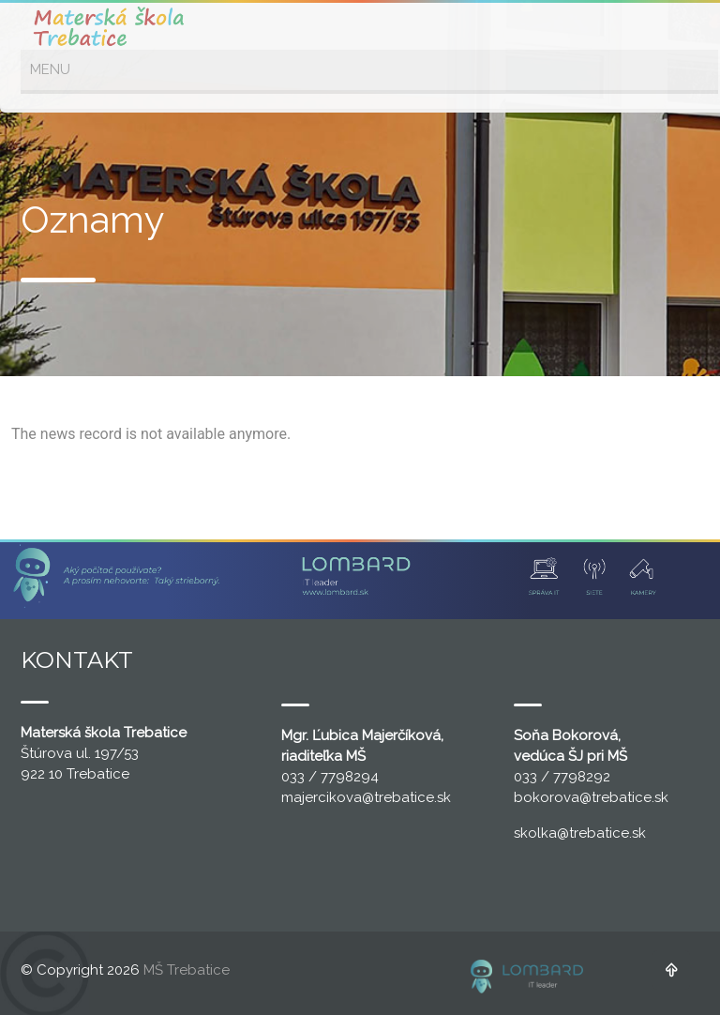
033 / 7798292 (562, 776)
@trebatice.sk (406, 797)
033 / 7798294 (330, 776)
